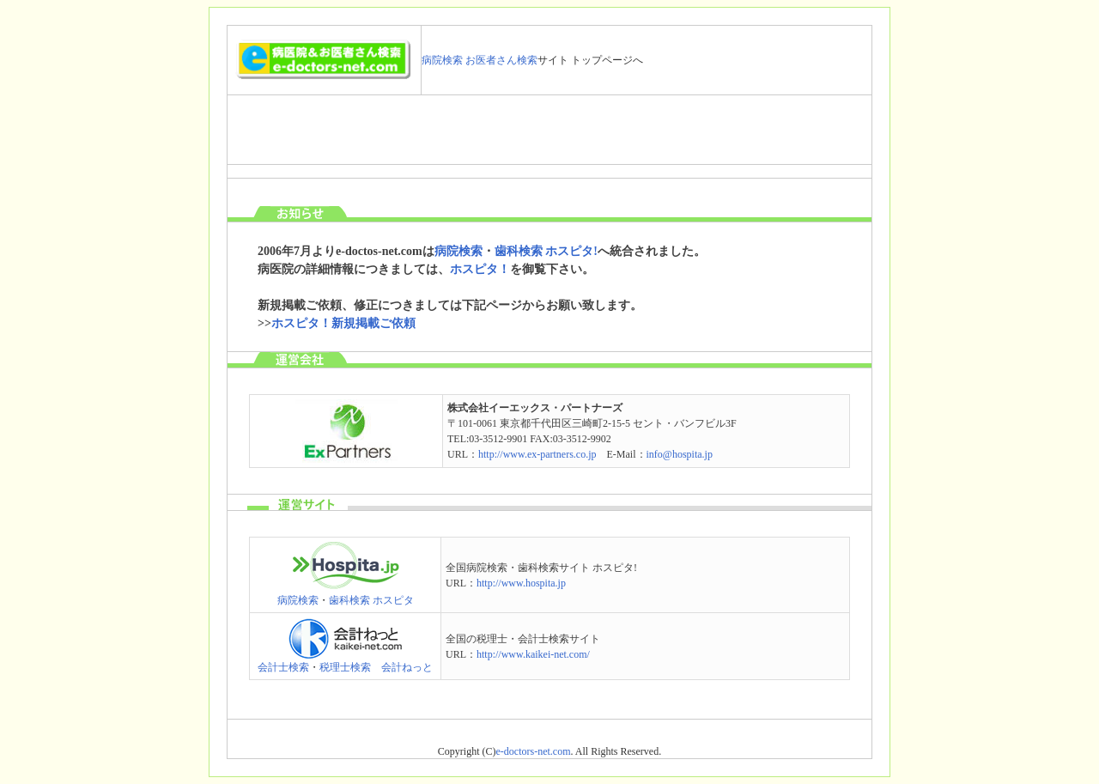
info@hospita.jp (680, 454)
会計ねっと (407, 667)
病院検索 (442, 60)
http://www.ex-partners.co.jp (537, 454)
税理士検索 (345, 667)
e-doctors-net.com (533, 751)
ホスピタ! (571, 251)
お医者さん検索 (501, 60)
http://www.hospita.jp (521, 583)
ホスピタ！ (480, 269)
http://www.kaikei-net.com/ (533, 654)
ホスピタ (393, 600)
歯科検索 (519, 251)
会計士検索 (283, 667)
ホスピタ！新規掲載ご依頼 (343, 323)
